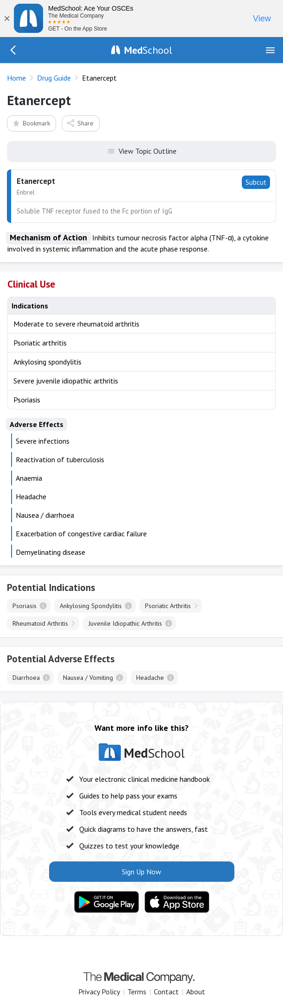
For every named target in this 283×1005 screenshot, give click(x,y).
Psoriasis (25, 606)
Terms (136, 991)
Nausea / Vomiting (88, 677)
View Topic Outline (141, 150)
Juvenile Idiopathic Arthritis (125, 623)
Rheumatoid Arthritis (40, 623)
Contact (166, 991)
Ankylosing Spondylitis (91, 606)
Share (80, 123)
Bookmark (31, 123)
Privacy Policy (99, 991)
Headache (150, 677)
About (195, 991)
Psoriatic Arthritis (168, 606)
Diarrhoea (26, 677)
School (148, 50)
